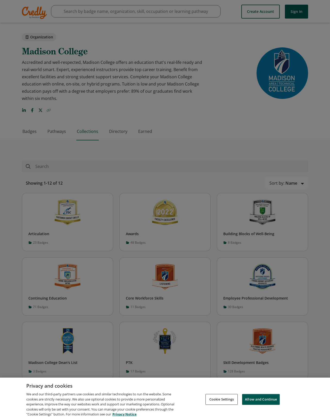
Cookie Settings (221, 403)
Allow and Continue (261, 403)
